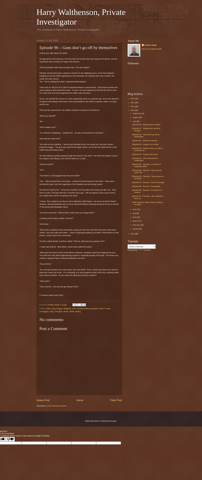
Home (79, 400)
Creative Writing (83, 309)
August (136, 117)
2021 (132, 102)
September (137, 113)
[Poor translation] (10, 439)
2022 (132, 99)
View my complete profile (152, 49)
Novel (101, 309)
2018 (132, 234)
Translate (144, 250)
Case (74, 309)
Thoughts (58, 311)
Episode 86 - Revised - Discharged (146, 186)
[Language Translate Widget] (142, 246)
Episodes (94, 309)
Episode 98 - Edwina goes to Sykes (146, 125)
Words (65, 311)
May (134, 213)
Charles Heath (150, 45)
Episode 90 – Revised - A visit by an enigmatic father (146, 165)
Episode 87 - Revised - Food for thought (148, 182)
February (136, 225)
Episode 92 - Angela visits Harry (145, 154)
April (135, 217)
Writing (78, 311)
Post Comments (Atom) (57, 406)
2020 (132, 106)
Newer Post (43, 400)
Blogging (67, 309)
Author (48, 309)
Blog (54, 309)
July (134, 121)
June (135, 209)
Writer (71, 311)
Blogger (60, 309)
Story (52, 311)
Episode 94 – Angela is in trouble (145, 144)
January (136, 229)
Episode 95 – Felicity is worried (144, 141)
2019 (132, 110)
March (135, 221)
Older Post (116, 400)
